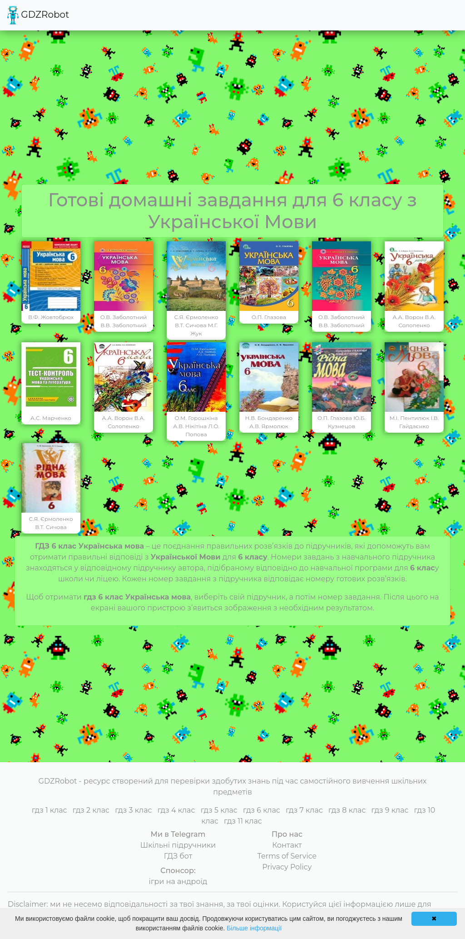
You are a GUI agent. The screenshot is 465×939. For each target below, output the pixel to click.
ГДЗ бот (178, 856)
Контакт (287, 845)
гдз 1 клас (49, 810)
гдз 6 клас (261, 810)
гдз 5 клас (219, 810)
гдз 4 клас (176, 810)
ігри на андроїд (178, 881)
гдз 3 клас (133, 810)
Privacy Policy (287, 867)
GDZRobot (38, 15)
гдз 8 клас (347, 810)
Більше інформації (254, 928)
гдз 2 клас (91, 810)
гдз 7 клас (304, 810)
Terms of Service (287, 856)
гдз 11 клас (243, 821)
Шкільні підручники (178, 845)
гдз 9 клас (390, 810)
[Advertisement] (232, 116)
